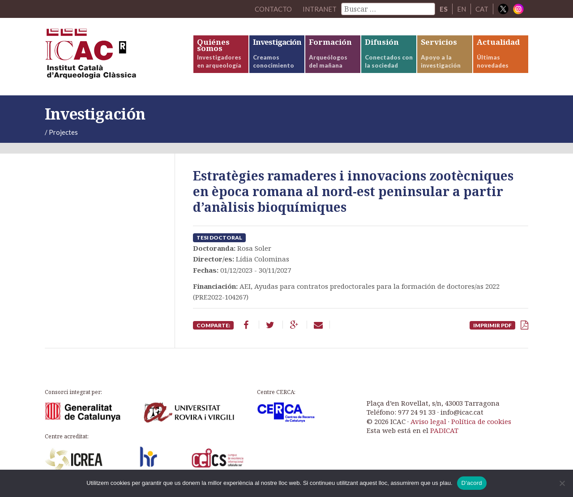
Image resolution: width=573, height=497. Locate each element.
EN (461, 9)
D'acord (472, 483)
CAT (481, 9)
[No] (561, 483)
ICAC (112, 57)
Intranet (320, 9)
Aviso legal (428, 421)
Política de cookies (481, 421)
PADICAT (444, 430)
